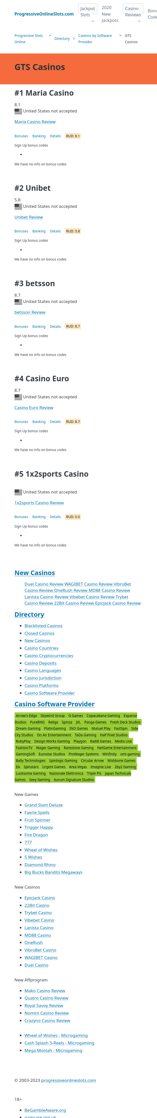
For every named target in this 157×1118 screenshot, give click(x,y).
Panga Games (96, 722)
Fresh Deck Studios (125, 722)
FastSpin (121, 728)
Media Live (123, 741)
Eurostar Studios (52, 754)
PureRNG (37, 722)
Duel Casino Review (45, 584)
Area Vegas (78, 766)
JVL (79, 722)
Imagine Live (101, 766)
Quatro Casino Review (46, 998)
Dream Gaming (28, 728)
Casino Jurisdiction (43, 678)
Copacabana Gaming (104, 715)
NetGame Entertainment (117, 747)
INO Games (79, 728)
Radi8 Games (101, 741)
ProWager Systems (84, 754)
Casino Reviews (133, 12)
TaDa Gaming (86, 734)
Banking (38, 136)
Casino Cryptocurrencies (49, 655)
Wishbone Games (122, 760)
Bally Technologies (31, 760)
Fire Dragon (36, 835)
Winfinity (110, 754)
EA (18, 766)
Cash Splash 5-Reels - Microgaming (59, 1043)
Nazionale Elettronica (66, 773)
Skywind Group (53, 715)
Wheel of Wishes (41, 850)
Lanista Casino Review (47, 597)
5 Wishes (33, 857)
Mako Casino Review (45, 990)
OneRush (34, 942)
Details (55, 136)
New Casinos (35, 572)
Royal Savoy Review (44, 1005)
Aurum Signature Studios (74, 779)
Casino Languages (43, 670)
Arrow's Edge (27, 715)
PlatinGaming (55, 728)
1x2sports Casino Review (39, 503)
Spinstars (31, 766)
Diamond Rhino (40, 864)
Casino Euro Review (34, 407)
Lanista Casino (39, 927)
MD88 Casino (38, 935)
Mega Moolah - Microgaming (53, 1050)
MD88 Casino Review (109, 590)
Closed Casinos (40, 633)
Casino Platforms (42, 685)
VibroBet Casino (41, 950)
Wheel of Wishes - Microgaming (56, 1035)
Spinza (67, 722)
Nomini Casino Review (47, 1013)
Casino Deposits (41, 663)
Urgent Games (54, 766)
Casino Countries (42, 648)
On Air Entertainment (54, 734)
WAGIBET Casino (41, 957)
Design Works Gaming (52, 741)
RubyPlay (24, 741)
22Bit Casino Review (74, 603)
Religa (53, 722)
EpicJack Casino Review (118, 603)
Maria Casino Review (35, 122)
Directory (29, 614)
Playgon (80, 741)
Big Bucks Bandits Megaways (54, 872)
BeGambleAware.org (45, 1110)
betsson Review (30, 312)
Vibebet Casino (40, 920)
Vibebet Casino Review (93, 597)
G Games (76, 715)
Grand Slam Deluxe (44, 805)
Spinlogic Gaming (63, 760)
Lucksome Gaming (31, 773)
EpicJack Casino (40, 898)
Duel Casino (36, 965)
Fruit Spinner (37, 820)
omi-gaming (130, 754)
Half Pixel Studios (114, 734)
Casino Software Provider (50, 693)
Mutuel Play (102, 728)
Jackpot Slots (87, 12)
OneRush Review (71, 590)
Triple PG (94, 773)
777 (28, 842)
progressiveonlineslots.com (68, 1080)
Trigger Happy (39, 827)
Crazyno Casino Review (47, 1020)
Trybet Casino (38, 912)
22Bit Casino (37, 905)
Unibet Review (29, 217)
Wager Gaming (48, 747)
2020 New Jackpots (110, 14)
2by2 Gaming (125, 766)
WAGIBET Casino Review (89, 584)
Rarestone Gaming (79, 747)
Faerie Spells (37, 812)
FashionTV (24, 747)
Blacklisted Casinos (44, 626)
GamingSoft (26, 754)
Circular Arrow (92, 760)
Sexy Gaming (40, 779)
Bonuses (21, 136)
